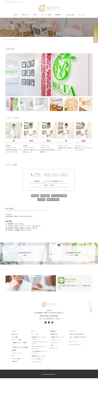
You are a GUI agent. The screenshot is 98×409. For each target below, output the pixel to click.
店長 (52, 346)
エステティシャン (56, 340)
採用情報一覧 (53, 334)
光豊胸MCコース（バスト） (39, 356)
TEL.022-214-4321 (49, 316)
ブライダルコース (36, 362)
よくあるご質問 (69, 14)
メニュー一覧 (34, 334)
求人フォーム (53, 348)
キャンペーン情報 (46, 14)
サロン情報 (81, 14)
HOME (15, 14)
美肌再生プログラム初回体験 (20, 348)
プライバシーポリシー (75, 345)
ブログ (13, 356)
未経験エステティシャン (57, 337)
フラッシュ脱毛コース (38, 359)
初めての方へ (25, 14)
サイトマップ (73, 342)
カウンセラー (54, 343)
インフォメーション (16, 353)
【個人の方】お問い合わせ (76, 334)
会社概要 (13, 350)
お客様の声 (58, 14)
